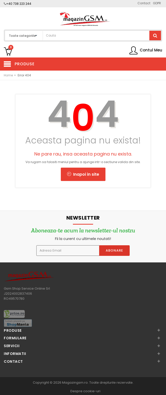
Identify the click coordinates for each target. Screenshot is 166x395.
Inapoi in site (83, 174)
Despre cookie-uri (85, 391)
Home (8, 75)
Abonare (114, 250)
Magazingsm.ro (75, 382)
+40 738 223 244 (18, 4)
